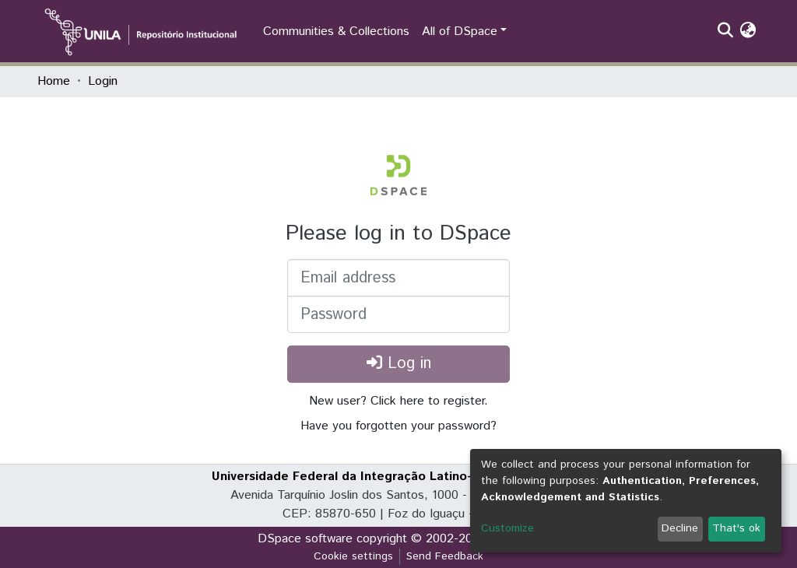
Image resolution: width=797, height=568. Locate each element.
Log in (399, 363)
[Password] (398, 314)
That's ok (736, 528)
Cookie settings (353, 556)
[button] (747, 32)
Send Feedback (444, 556)
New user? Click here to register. (398, 401)
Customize (507, 528)
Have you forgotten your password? (398, 426)
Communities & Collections (336, 31)
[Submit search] (725, 32)
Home (53, 81)
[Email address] (398, 277)
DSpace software (305, 539)
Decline (680, 528)
